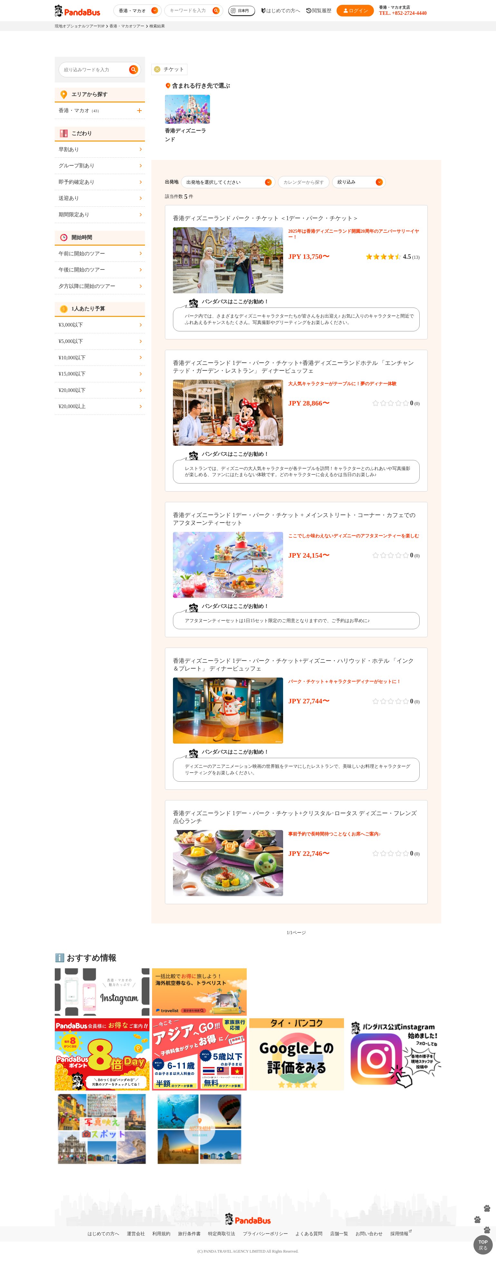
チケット (174, 69)
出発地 (171, 182)
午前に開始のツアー (82, 253)
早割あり (69, 149)
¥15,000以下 (72, 373)
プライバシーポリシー (265, 1233)
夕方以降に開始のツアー (87, 286)
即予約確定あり (77, 182)
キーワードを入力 (188, 10)
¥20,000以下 (72, 390)
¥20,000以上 (72, 406)
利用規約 (161, 1233)
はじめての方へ (103, 1233)
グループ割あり (77, 165)
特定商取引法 (221, 1233)
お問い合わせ (369, 1233)
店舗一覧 (339, 1233)
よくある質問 (308, 1233)
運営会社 (136, 1233)
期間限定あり (74, 214)
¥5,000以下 (71, 341)
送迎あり (69, 198)
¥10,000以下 (72, 357)
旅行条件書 (189, 1233)
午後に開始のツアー (82, 269)
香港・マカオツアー (127, 26)
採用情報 (399, 1233)
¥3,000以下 (71, 324)
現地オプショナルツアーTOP (79, 26)
